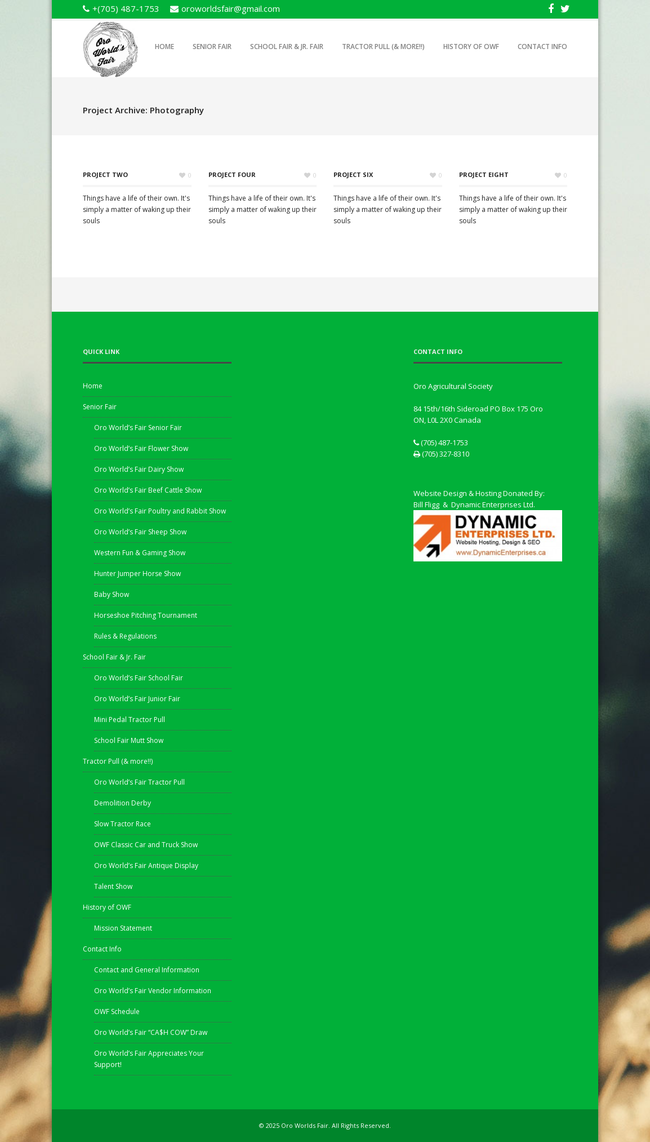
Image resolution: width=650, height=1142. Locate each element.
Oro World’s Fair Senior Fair (138, 427)
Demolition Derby (122, 803)
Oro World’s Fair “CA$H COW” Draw (150, 1032)
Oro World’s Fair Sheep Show (140, 532)
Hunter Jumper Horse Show (137, 573)
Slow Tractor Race (122, 824)
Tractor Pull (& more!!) (383, 46)
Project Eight (484, 174)
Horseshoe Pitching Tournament (145, 615)
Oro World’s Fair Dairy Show (139, 469)
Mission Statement (123, 928)
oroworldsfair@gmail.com (230, 8)
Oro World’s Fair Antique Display (146, 865)
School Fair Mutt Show (128, 740)
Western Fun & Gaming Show (139, 552)
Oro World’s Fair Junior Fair (137, 698)
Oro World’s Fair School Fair (138, 678)
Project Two (105, 174)
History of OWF (471, 46)
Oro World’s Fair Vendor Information (152, 990)
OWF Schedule (117, 1011)
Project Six (353, 174)
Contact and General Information (146, 970)
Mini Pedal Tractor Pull (129, 719)
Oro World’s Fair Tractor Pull (139, 782)
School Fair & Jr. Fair (286, 46)
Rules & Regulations (125, 636)
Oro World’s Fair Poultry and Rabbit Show (160, 511)
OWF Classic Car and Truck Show (146, 844)
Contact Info (542, 46)
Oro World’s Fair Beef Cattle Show (148, 490)
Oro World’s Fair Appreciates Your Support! (149, 1058)
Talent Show (113, 886)
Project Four (232, 174)
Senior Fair (212, 46)
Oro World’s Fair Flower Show (141, 448)
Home (164, 46)
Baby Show (111, 594)
